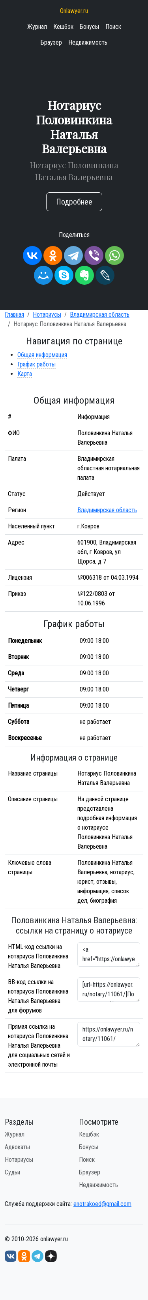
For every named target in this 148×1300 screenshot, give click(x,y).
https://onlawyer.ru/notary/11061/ (109, 1034)
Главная (14, 314)
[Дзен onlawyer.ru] (51, 1255)
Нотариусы (47, 314)
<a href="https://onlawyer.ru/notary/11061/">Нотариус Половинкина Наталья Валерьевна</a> (109, 954)
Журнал (37, 26)
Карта (24, 374)
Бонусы (89, 26)
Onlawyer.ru (74, 11)
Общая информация (42, 355)
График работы (36, 364)
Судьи (12, 1172)
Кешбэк (63, 26)
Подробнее (74, 202)
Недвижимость (87, 42)
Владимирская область (99, 314)
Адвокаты (17, 1147)
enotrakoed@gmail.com (102, 1204)
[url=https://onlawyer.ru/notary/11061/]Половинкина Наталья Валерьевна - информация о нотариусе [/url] (109, 989)
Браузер (51, 42)
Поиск (113, 26)
